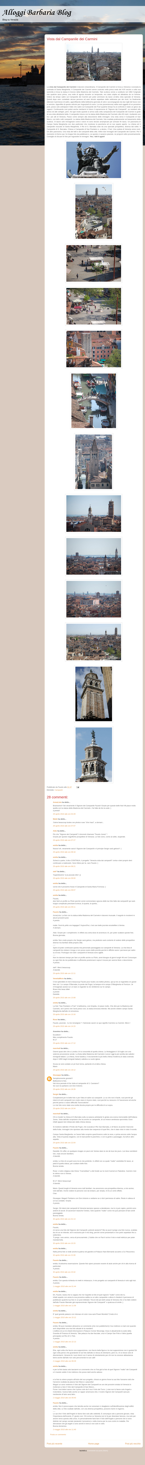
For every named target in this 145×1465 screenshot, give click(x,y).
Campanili (59, 790)
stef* (55, 871)
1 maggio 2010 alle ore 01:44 (64, 1286)
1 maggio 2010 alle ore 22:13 (64, 1342)
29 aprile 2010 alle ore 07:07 (64, 826)
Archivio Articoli (17, 25)
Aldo (55, 831)
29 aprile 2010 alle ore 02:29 (64, 814)
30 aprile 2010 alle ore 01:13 (64, 1219)
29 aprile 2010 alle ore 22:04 (64, 1143)
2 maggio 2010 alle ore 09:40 (64, 1398)
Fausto (56, 912)
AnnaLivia (57, 802)
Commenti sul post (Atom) (97, 1451)
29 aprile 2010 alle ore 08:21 (64, 866)
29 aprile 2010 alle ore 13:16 (64, 1014)
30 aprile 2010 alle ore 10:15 (64, 1243)
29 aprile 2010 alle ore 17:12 (64, 1043)
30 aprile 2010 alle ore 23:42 (64, 1272)
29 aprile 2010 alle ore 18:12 (64, 1070)
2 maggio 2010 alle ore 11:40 (64, 1429)
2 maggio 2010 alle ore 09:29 (64, 1361)
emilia (55, 845)
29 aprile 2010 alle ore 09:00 (64, 878)
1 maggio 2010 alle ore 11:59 (64, 1306)
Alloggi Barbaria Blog (36, 12)
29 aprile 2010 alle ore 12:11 (64, 973)
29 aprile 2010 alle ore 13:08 (64, 998)
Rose (55, 1020)
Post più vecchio (133, 1444)
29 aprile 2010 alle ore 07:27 (64, 840)
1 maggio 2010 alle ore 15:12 (64, 1317)
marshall (56, 1048)
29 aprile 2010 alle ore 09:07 (64, 890)
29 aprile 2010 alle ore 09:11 (64, 907)
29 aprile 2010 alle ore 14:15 (64, 1026)
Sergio (55, 1094)
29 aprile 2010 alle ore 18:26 (64, 1089)
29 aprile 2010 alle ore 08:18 (64, 852)
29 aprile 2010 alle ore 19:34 (64, 1108)
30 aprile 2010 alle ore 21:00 (64, 1255)
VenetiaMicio (58, 978)
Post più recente (54, 1444)
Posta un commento (58, 1435)
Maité (55, 819)
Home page (93, 1444)
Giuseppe (57, 1075)
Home (6, 25)
